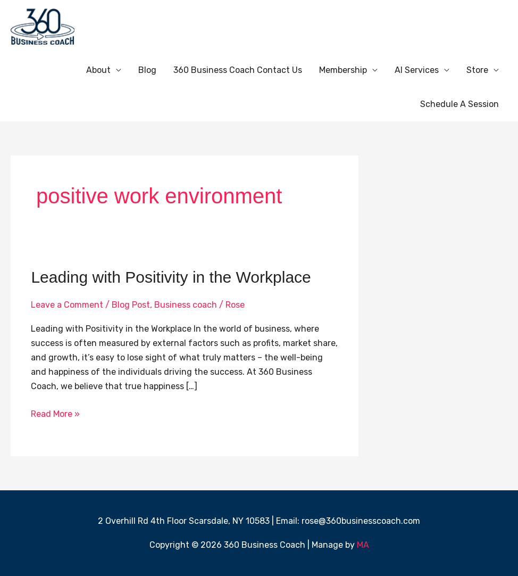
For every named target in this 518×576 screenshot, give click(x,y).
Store (477, 70)
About (98, 70)
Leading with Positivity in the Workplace (171, 277)
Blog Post (131, 305)
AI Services (417, 70)
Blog (147, 70)
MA (363, 545)
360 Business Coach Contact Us (237, 70)
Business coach (185, 305)
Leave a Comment (67, 305)
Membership (343, 70)
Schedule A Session (459, 104)
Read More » (55, 413)
